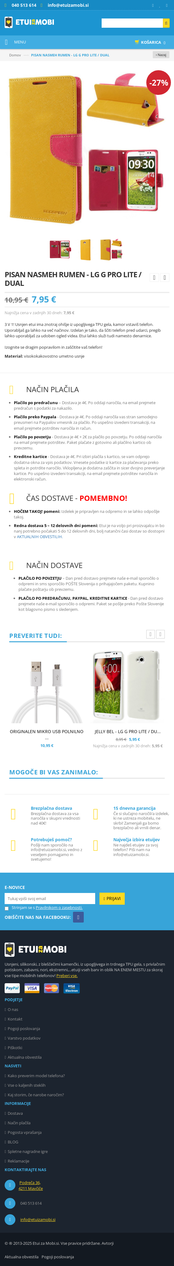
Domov (15, 55)
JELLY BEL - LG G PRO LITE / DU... (128, 731)
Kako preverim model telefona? (36, 1075)
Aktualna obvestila (25, 1057)
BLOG (13, 1142)
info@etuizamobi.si (37, 1219)
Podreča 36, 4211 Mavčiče (30, 1185)
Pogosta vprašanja (25, 1132)
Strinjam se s (20, 908)
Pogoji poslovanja (24, 1028)
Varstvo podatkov (24, 1038)
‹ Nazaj (161, 54)
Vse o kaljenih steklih (27, 1085)
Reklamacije (18, 1161)
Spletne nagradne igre (28, 1151)
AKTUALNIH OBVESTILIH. (40, 536)
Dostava (15, 1113)
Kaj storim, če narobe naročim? (36, 1095)
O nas (13, 1009)
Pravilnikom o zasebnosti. (59, 907)
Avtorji (108, 1243)
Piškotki (15, 1047)
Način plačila (19, 1123)
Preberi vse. (67, 975)
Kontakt (15, 1019)
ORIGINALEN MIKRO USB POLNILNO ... (46, 734)
